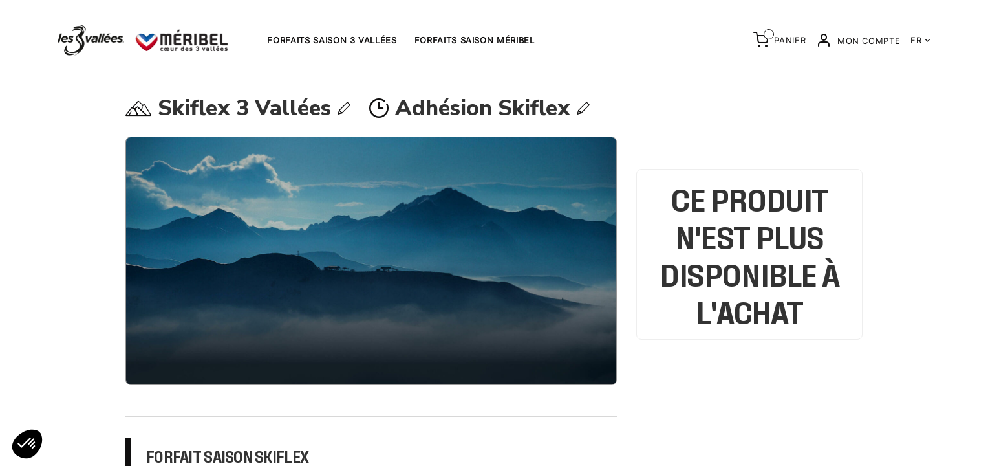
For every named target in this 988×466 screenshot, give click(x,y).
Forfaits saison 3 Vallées (331, 40)
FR (920, 40)
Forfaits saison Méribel (474, 40)
